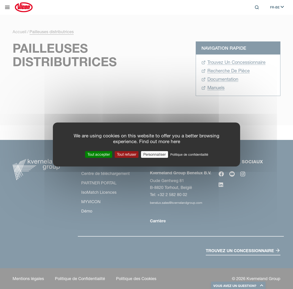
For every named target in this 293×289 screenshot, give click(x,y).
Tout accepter (98, 154)
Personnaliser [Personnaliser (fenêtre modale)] (154, 154)
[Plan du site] (7, 7)
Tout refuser (126, 154)
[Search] (257, 7)
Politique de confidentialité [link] (189, 155)
